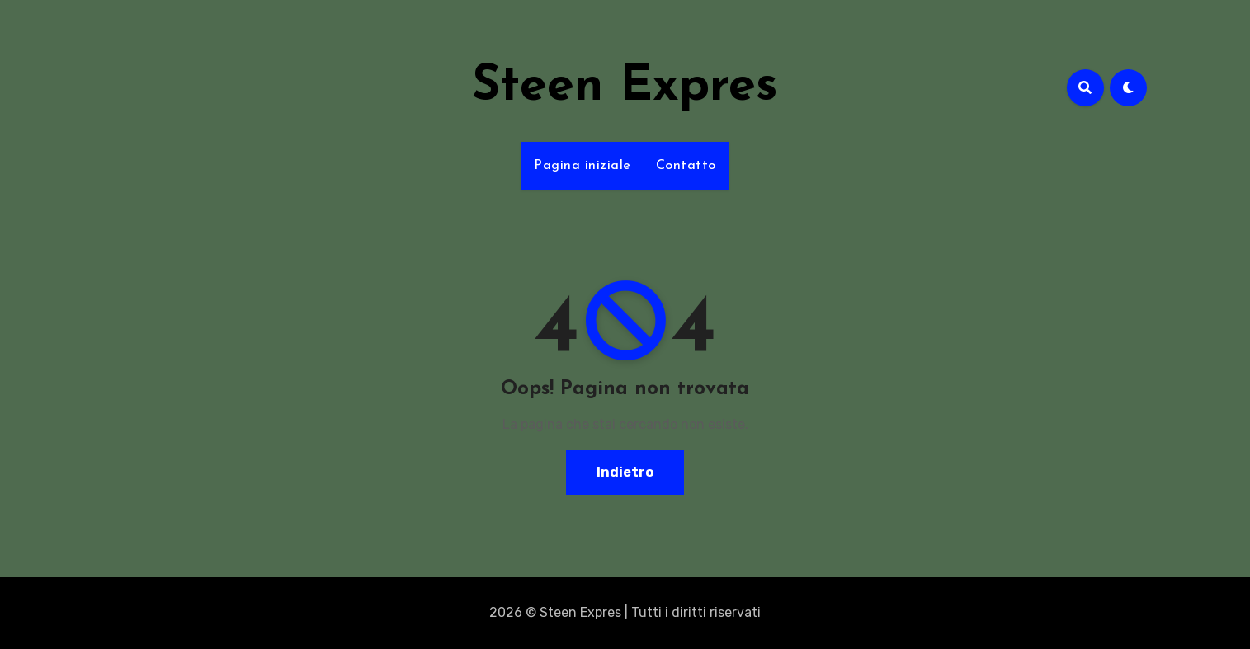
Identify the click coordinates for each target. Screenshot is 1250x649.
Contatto (686, 165)
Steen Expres (625, 87)
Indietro (625, 472)
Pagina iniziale (582, 165)
